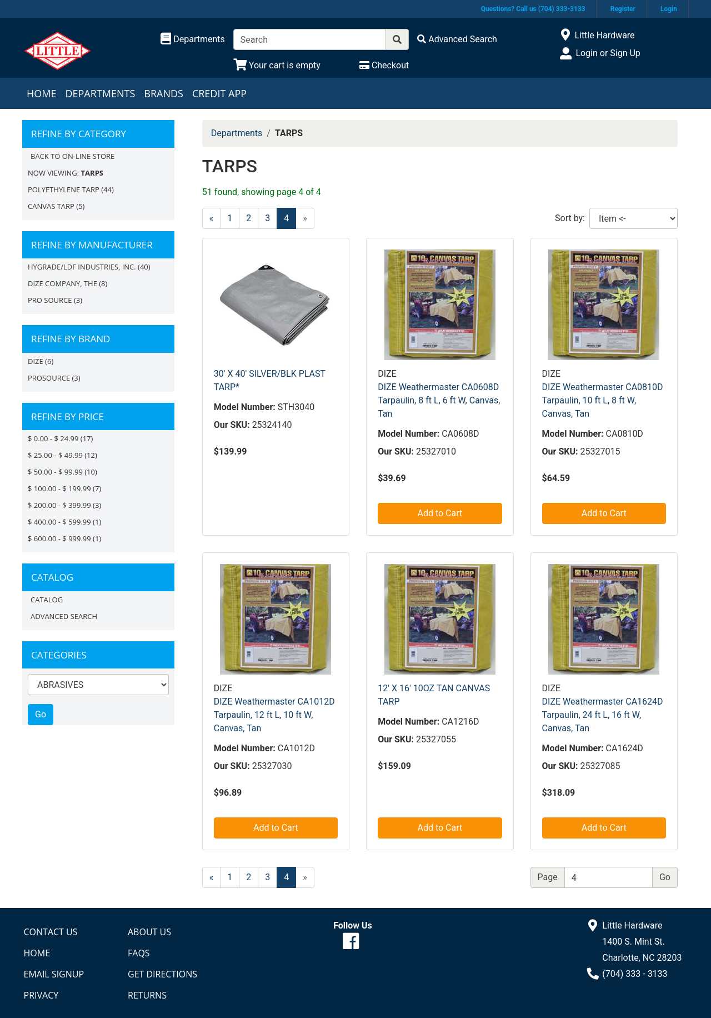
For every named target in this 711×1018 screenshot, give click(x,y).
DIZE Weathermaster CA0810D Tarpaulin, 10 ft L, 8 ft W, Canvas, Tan (602, 400)
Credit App (219, 93)
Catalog (47, 600)
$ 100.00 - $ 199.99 (59, 488)
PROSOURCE (49, 378)
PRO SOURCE (50, 300)
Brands (163, 93)
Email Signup (54, 974)
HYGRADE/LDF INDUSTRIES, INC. (82, 267)
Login (668, 9)
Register (622, 9)
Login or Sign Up (607, 53)
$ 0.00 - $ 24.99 (53, 438)
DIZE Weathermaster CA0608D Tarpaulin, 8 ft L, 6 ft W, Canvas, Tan (439, 400)
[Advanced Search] (457, 39)
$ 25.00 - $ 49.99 (55, 455)
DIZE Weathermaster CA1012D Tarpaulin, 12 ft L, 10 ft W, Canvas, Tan (274, 714)
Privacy (41, 995)
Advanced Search (64, 616)
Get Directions (162, 974)
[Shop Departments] (193, 39)
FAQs (139, 953)
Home (41, 93)
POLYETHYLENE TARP (63, 189)
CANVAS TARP (51, 206)
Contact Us (51, 932)
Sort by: (570, 218)
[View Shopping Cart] (277, 65)
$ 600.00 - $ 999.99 (59, 538)
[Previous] (211, 218)
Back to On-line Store (72, 156)
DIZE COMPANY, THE (62, 283)
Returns (147, 995)
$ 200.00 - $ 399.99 (59, 505)
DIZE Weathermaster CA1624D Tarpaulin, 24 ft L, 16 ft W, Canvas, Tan (602, 714)
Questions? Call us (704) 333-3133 (533, 9)
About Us (149, 932)
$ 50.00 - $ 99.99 (55, 472)
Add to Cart (439, 513)
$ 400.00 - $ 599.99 (59, 522)
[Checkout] (384, 65)
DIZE (35, 361)
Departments (100, 93)
